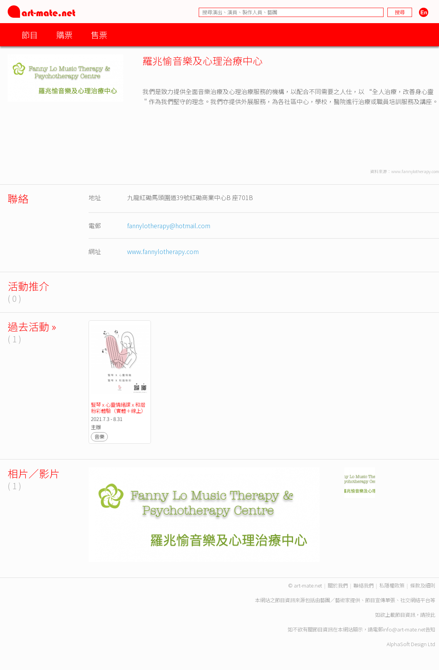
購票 (64, 34)
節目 (30, 34)
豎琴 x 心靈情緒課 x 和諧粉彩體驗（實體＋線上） (118, 407)
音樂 (99, 436)
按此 (430, 614)
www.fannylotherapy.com (163, 251)
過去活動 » (32, 326)
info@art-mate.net (404, 629)
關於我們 (338, 585)
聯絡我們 (364, 585)
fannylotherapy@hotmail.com (168, 225)
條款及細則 (422, 585)
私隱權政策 (391, 585)
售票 (99, 34)
